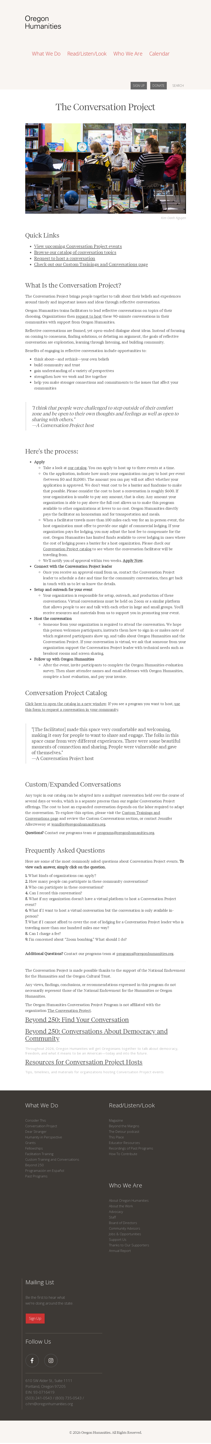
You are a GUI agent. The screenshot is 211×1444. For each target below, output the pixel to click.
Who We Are (125, 1185)
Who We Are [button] (127, 53)
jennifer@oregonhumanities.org (78, 824)
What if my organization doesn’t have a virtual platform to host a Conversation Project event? (100, 901)
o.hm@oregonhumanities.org (49, 1403)
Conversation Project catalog (67, 548)
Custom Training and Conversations (52, 1159)
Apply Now (132, 560)
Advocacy (116, 1211)
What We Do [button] (46, 53)
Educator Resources (124, 1142)
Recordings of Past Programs (131, 1148)
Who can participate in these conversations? (64, 887)
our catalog (77, 467)
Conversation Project (41, 1126)
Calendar (159, 53)
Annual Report (120, 1250)
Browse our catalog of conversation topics (75, 252)
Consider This (35, 1120)
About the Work (121, 1206)
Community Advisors (124, 1228)
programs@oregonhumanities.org (125, 832)
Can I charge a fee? (43, 933)
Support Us (117, 1239)
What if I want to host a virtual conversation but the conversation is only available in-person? (99, 913)
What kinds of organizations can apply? (60, 875)
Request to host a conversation (64, 258)
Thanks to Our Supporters (129, 1245)
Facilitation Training (39, 1154)
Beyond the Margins (124, 1126)
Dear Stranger (36, 1131)
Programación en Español (44, 1170)
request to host (89, 316)
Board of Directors (123, 1222)
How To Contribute (123, 1154)
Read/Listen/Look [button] (87, 53)
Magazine (116, 1120)
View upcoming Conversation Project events (78, 246)
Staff (112, 1217)
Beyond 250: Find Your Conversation (77, 1019)
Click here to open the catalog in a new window (65, 703)
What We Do (41, 1105)
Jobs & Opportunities (125, 1234)
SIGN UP (139, 85)
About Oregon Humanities (129, 1200)
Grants (30, 1142)
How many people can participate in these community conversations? (86, 881)
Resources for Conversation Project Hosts (84, 1062)
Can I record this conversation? (53, 892)
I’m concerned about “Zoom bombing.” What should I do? (76, 939)
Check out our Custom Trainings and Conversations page (91, 264)
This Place (116, 1137)
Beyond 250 (34, 1165)
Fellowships (34, 1148)
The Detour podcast (124, 1131)
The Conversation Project (69, 1010)
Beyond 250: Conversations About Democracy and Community (96, 1034)
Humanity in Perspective (43, 1137)
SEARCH (178, 85)
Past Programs (36, 1176)
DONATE (159, 85)
